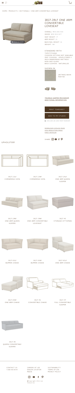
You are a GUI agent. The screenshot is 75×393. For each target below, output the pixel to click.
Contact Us (11, 367)
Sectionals (24, 11)
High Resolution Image (54, 130)
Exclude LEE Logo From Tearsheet (58, 121)
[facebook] (59, 139)
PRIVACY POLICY (54, 372)
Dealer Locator (34, 370)
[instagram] (53, 139)
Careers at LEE (33, 367)
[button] (3, 3)
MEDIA (29, 372)
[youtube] (56, 139)
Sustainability (54, 367)
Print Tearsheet (57, 109)
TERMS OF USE (53, 370)
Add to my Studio (57, 116)
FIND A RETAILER (50, 132)
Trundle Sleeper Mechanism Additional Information (57, 99)
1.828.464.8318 (12, 370)
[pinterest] (62, 139)
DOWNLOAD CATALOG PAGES (55, 128)
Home (4, 11)
